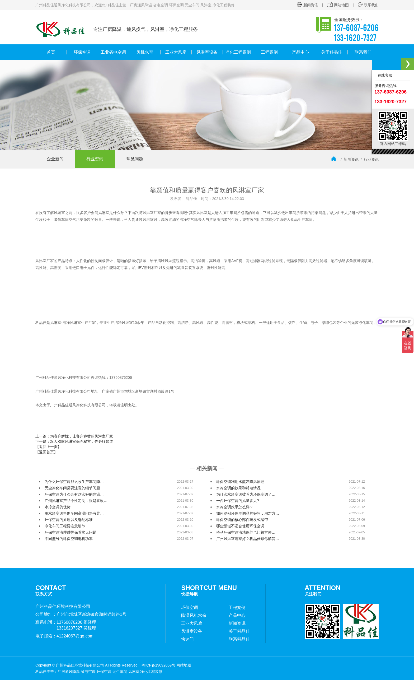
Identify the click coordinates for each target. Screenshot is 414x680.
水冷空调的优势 (57, 507)
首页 (51, 52)
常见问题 (137, 159)
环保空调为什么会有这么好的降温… (74, 494)
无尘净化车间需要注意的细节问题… (74, 488)
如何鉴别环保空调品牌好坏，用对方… (247, 513)
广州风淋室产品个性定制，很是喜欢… (76, 501)
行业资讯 (96, 159)
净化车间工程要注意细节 (65, 526)
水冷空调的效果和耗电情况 (238, 488)
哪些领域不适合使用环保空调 (240, 526)
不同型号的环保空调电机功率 (69, 539)
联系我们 (368, 5)
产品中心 (300, 52)
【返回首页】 (46, 452)
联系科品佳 (239, 639)
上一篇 (74, 436)
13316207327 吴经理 (76, 628)
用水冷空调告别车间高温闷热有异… (74, 513)
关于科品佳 (331, 52)
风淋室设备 (207, 52)
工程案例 (269, 52)
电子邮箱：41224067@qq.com (64, 636)
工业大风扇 (175, 52)
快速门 (187, 639)
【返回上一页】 (48, 447)
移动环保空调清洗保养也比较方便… (245, 532)
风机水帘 (144, 52)
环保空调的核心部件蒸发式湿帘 (242, 520)
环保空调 (82, 52)
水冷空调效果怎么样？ (234, 507)
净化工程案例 (238, 52)
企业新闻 (55, 159)
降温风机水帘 (193, 615)
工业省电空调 (113, 52)
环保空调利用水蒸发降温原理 (240, 481)
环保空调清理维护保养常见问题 (70, 532)
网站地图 (338, 5)
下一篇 (74, 441)
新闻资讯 (307, 5)
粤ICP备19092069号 (158, 665)
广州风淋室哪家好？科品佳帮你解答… (247, 539)
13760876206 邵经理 (76, 622)
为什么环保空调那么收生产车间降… (74, 481)
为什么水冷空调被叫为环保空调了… (245, 494)
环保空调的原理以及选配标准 (69, 520)
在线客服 (383, 75)
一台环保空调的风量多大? (237, 501)
